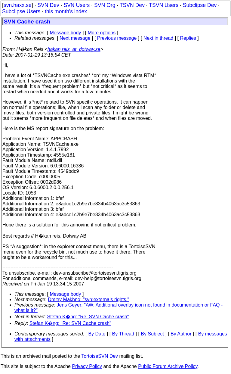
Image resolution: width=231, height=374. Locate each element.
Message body (65, 32)
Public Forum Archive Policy (167, 366)
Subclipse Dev (200, 5)
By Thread (123, 333)
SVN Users (76, 5)
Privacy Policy (87, 366)
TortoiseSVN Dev (99, 356)
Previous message (117, 38)
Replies (188, 38)
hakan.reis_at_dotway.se (74, 49)
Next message (75, 38)
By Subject (152, 333)
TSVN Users (163, 5)
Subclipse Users (21, 11)
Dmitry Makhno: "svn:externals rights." (88, 299)
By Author (181, 333)
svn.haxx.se (18, 5)
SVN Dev (48, 5)
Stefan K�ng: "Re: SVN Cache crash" (88, 316)
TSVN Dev (132, 5)
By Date (96, 333)
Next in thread (158, 38)
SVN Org (104, 5)
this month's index (66, 11)
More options (102, 32)
